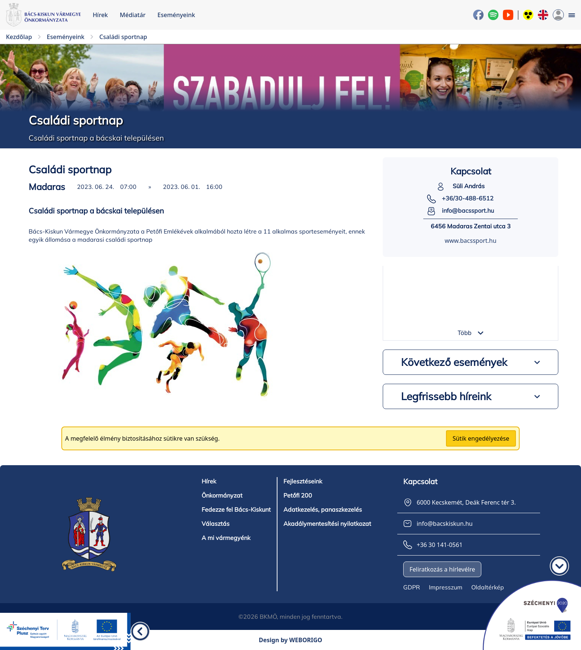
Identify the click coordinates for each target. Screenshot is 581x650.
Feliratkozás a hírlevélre (442, 569)
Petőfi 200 (297, 495)
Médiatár (132, 15)
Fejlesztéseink (302, 481)
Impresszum (445, 587)
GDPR (411, 587)
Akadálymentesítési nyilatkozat (327, 523)
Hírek (100, 15)
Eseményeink (176, 15)
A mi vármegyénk (226, 537)
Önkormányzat (222, 495)
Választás (215, 523)
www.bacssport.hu (470, 240)
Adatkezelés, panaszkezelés (322, 509)
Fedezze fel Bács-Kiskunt (236, 509)
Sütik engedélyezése (481, 438)
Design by (290, 640)
